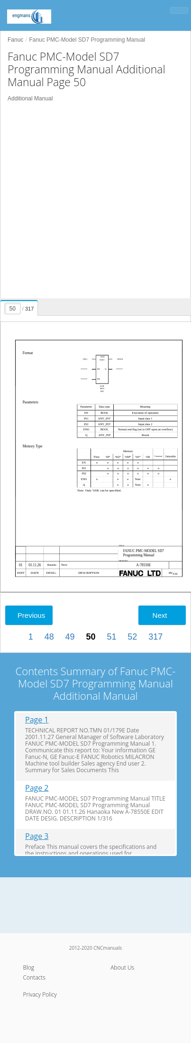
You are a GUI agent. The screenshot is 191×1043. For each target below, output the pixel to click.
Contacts (34, 977)
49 (70, 637)
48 (49, 637)
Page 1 (37, 720)
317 (155, 637)
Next (160, 615)
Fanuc (15, 39)
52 (132, 637)
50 (90, 637)
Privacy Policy (40, 994)
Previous (31, 615)
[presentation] (19, 306)
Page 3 (37, 836)
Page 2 (37, 788)
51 (111, 637)
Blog (29, 967)
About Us (122, 967)
